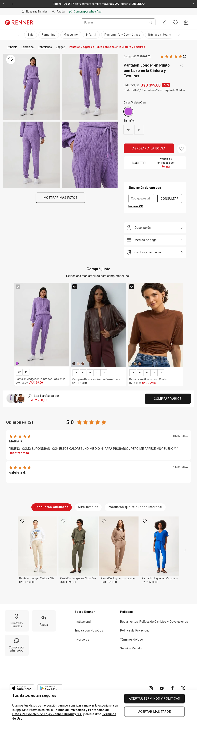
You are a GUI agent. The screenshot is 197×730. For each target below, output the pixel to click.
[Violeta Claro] (128, 111)
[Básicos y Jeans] (159, 35)
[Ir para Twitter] (183, 688)
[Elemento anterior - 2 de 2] (4, 4)
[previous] (11, 550)
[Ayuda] (44, 621)
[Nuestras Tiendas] (17, 621)
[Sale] (30, 35)
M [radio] (90, 372)
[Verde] (135, 363)
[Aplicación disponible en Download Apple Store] (21, 688)
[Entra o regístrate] (164, 22)
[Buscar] (149, 22)
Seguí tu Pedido (131, 648)
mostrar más (19, 453)
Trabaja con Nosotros (89, 630)
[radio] (128, 111)
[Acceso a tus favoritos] (175, 22)
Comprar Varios (168, 398)
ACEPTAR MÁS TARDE (154, 711)
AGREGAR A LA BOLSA (148, 148)
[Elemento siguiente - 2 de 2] (193, 4)
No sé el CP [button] (135, 206)
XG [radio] (103, 372)
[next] (185, 550)
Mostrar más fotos (60, 197)
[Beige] (78, 363)
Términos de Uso (131, 639)
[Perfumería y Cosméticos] (122, 35)
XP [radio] (128, 129)
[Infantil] (91, 35)
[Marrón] (73, 363)
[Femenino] (48, 35)
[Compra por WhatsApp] (17, 645)
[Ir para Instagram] (150, 688)
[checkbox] (18, 286)
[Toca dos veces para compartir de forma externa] (181, 65)
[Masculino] (70, 35)
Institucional (83, 621)
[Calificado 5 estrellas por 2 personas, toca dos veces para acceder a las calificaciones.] (173, 56)
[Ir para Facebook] (172, 688)
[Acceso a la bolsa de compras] (186, 22)
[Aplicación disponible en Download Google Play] (49, 688)
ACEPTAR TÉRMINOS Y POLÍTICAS (154, 698)
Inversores (82, 639)
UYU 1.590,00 (27, 582)
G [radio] (97, 372)
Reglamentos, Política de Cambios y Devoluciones (154, 621)
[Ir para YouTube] (161, 688)
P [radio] (139, 129)
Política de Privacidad (134, 630)
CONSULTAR (170, 198)
